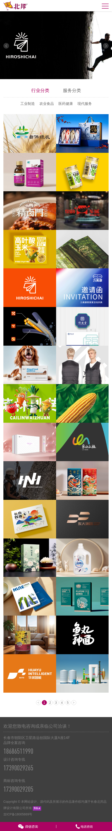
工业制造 (27, 104)
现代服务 (84, 104)
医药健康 (65, 104)
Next (106, 46)
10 (74, 75)
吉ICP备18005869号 (17, 814)
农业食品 (46, 104)
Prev (6, 46)
